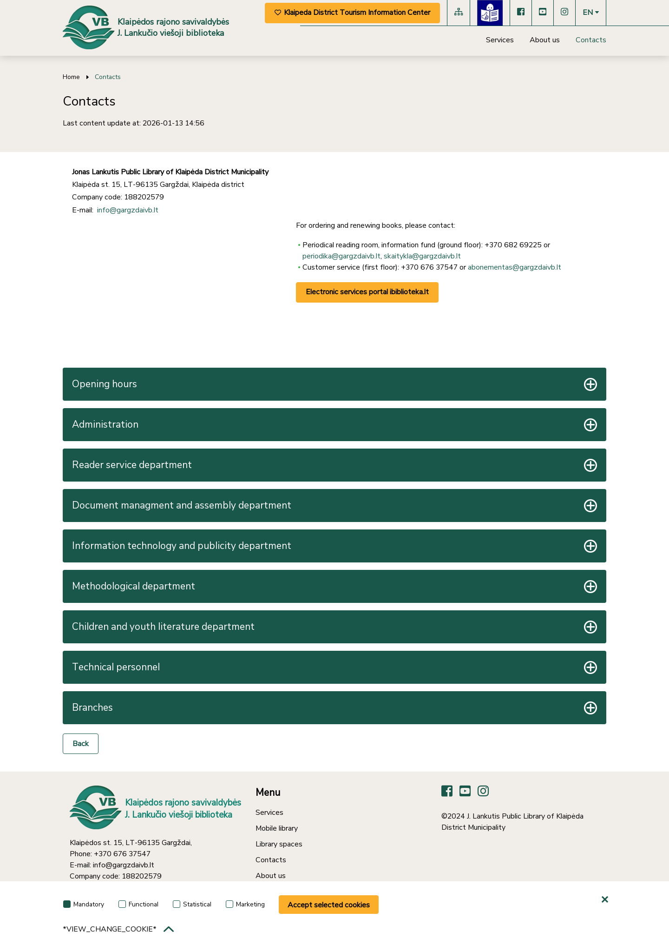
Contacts (591, 40)
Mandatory (83, 904)
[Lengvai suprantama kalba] (490, 13)
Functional (138, 904)
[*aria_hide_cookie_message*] (606, 900)
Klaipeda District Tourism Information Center (352, 12)
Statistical (192, 904)
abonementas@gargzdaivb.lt (514, 267)
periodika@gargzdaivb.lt (341, 256)
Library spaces (279, 844)
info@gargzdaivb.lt (127, 210)
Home (71, 77)
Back (80, 744)
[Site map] (458, 13)
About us (545, 40)
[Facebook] (521, 13)
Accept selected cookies (329, 905)
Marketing (245, 904)
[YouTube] (542, 13)
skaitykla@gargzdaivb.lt (422, 256)
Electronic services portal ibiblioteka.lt (367, 292)
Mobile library (277, 828)
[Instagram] (564, 13)
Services (500, 40)
